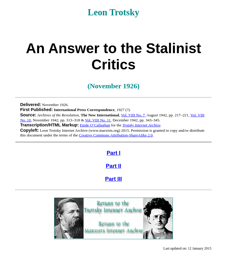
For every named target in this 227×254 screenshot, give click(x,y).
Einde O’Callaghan (95, 125)
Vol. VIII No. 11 (98, 120)
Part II (113, 166)
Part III (113, 179)
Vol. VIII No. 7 (133, 115)
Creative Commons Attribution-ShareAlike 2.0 (116, 135)
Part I (114, 153)
